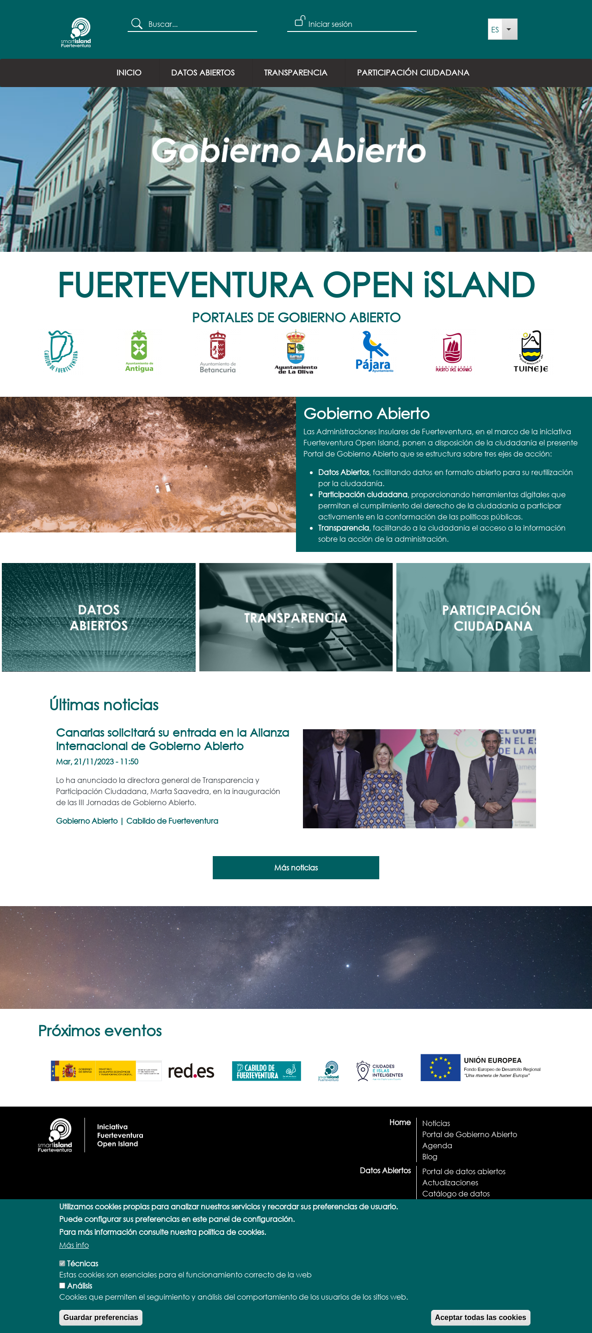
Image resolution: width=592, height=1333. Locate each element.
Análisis (79, 1290)
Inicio (129, 72)
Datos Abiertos (202, 72)
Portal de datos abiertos (464, 1171)
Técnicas (82, 1268)
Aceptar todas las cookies (480, 1323)
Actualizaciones (450, 1182)
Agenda (437, 1145)
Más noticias (296, 867)
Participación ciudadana (413, 72)
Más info (74, 1250)
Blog (430, 1156)
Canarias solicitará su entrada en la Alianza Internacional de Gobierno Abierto (172, 738)
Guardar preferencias (100, 1323)
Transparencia (295, 72)
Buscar (138, 24)
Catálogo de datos (456, 1193)
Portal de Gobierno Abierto (469, 1134)
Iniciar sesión (330, 24)
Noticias (436, 1123)
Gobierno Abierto (86, 821)
